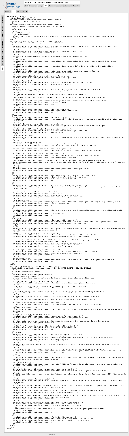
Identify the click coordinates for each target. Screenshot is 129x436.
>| (26, 11)
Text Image (33, 6)
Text (26, 6)
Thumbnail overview (56, 6)
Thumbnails (2, 20)
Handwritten (2, 44)
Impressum (52, 434)
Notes (2, 52)
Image (41, 6)
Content (2, 28)
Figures (2, 35)
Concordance (2, 60)
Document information (72, 6)
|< (9, 11)
